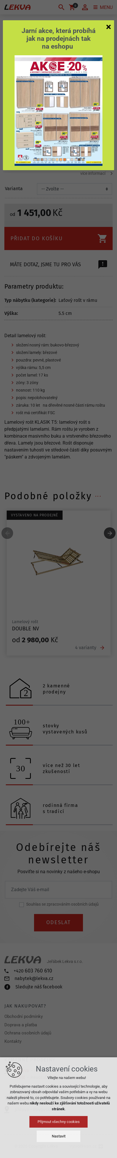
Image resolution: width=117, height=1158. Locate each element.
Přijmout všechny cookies (59, 1122)
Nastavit (58, 1136)
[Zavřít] (108, 27)
